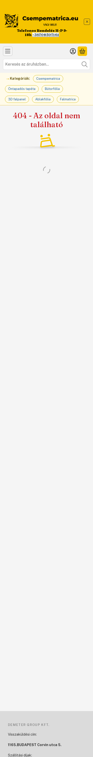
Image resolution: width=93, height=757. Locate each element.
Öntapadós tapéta (21, 89)
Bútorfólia (52, 89)
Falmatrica (68, 99)
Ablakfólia (43, 99)
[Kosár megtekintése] (82, 51)
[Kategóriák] (7, 51)
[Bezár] (87, 22)
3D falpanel (17, 99)
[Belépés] (73, 51)
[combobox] (46, 64)
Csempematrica (48, 78)
